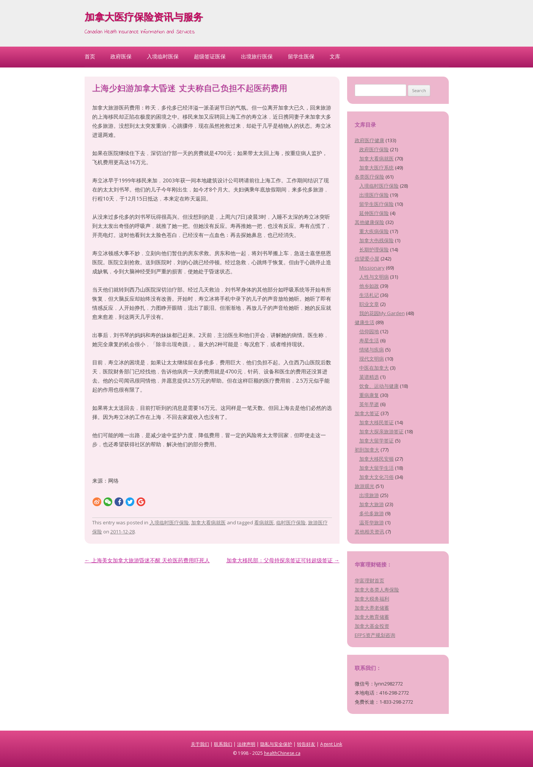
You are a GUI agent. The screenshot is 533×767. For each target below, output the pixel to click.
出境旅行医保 (257, 56)
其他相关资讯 (369, 531)
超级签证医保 (210, 56)
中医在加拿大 (374, 367)
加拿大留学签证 (376, 440)
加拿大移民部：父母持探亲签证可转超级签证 (283, 560)
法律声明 (246, 744)
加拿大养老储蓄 (372, 607)
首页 (90, 56)
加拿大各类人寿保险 (377, 589)
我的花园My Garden (382, 313)
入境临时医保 (163, 56)
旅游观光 (364, 486)
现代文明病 (371, 358)
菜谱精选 (369, 376)
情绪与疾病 (371, 349)
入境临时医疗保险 (169, 522)
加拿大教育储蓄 (372, 616)
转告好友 (306, 744)
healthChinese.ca (282, 753)
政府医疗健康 (369, 140)
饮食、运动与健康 (379, 386)
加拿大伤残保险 (376, 240)
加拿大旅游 (371, 504)
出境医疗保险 (374, 194)
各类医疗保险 (369, 176)
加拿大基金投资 (372, 626)
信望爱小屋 (367, 258)
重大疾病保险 (374, 231)
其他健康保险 (369, 222)
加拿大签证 (367, 413)
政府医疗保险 (374, 149)
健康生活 (364, 322)
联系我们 (223, 744)
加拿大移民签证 (376, 422)
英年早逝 (369, 404)
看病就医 (264, 522)
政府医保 (121, 56)
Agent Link (331, 744)
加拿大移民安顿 (376, 458)
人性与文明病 (374, 276)
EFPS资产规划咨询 (375, 635)
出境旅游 (369, 495)
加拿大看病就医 (208, 522)
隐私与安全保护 (276, 744)
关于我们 (200, 744)
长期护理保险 (374, 249)
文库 (335, 56)
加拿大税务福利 (372, 598)
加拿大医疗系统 (376, 167)
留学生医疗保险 (376, 204)
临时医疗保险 (291, 522)
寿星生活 (369, 340)
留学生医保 (301, 56)
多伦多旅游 (371, 513)
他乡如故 (369, 285)
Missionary (372, 267)
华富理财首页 (369, 580)
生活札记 (369, 295)
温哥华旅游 (371, 522)
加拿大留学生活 (376, 467)
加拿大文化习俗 (376, 477)
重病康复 (369, 395)
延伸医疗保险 (374, 213)
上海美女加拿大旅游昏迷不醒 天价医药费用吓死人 (147, 560)
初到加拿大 (367, 449)
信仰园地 (369, 331)
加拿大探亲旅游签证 (381, 431)
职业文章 (369, 304)
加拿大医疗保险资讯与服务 (144, 18)
